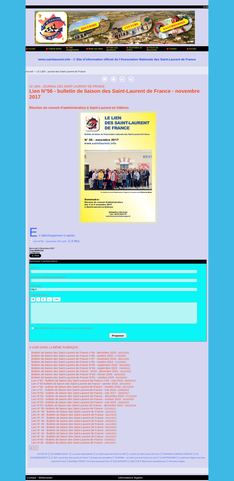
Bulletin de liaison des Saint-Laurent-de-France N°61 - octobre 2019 (63, 371)
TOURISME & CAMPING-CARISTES (84, 439)
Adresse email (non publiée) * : (49, 275)
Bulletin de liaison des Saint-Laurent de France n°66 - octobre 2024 (63, 358)
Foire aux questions (112, 48)
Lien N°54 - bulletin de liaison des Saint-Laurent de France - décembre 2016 (67, 386)
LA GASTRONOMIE (170, 443)
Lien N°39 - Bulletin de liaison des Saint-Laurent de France (58, 424)
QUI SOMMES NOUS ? (66, 436)
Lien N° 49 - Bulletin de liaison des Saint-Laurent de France (59, 399)
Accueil (30, 48)
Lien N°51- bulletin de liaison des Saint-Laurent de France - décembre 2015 (67, 394)
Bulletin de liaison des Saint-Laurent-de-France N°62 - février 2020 (62, 368)
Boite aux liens (94, 48)
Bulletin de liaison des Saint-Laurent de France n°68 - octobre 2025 (63, 353)
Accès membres (109, 475)
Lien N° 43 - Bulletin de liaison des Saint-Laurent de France (59, 414)
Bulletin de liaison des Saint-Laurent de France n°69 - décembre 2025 (64, 350)
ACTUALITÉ (38, 436)
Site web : (37, 284)
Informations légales (139, 450)
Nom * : (35, 266)
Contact (172, 48)
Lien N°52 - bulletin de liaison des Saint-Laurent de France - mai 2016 (64, 391)
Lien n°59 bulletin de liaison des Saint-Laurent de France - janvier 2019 (64, 376)
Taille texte (148, 78)
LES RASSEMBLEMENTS (130, 439)
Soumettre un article (134, 48)
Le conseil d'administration (103, 436)
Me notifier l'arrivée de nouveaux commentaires (64, 326)
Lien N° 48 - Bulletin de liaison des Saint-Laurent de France (59, 401)
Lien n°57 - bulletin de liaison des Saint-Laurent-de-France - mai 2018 (64, 381)
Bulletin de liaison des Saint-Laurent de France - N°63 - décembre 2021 (65, 366)
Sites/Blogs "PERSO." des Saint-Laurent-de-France (121, 446)
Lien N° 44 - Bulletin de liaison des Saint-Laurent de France (59, 412)
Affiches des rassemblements (102, 450)
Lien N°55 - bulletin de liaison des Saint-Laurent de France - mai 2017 (64, 384)
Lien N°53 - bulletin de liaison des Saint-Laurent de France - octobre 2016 (66, 389)
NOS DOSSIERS (171, 446)
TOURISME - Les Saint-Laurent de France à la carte (117, 443)
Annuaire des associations (61, 443)
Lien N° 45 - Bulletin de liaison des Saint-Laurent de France (59, 409)
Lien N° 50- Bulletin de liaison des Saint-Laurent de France (58, 396)
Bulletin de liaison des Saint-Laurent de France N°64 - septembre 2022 (64, 363)
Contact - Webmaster (36, 466)
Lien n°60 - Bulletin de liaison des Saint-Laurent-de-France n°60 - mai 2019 (66, 373)
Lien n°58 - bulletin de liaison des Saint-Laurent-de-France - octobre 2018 (66, 378)
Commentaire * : (40, 293)
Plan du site (126, 475)
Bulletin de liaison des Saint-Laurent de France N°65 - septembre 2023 (64, 361)
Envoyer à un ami (83, 78)
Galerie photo (53, 48)
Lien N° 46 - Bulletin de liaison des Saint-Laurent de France (59, 407)
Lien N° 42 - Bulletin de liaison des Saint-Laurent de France (59, 417)
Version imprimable (118, 78)
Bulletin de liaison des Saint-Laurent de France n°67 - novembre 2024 (64, 355)
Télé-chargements (72, 48)
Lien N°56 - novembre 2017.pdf (54, 240)
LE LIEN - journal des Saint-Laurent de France (56, 71)
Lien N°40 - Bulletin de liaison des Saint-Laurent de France (58, 422)
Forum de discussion (152, 48)
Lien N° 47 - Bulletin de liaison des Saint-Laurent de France (59, 404)
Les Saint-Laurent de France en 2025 (150, 436)
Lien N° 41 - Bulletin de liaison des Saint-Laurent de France (59, 419)
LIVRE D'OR (194, 446)
